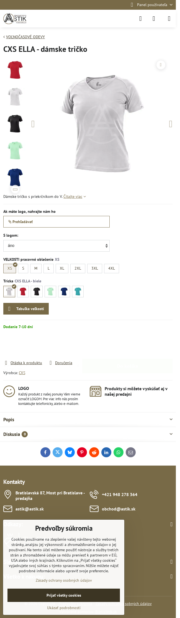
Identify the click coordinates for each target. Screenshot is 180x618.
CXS (22, 372)
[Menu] (169, 18)
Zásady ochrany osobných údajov (64, 580)
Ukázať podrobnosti (64, 607)
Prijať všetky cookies (64, 595)
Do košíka (127, 344)
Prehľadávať (20, 221)
